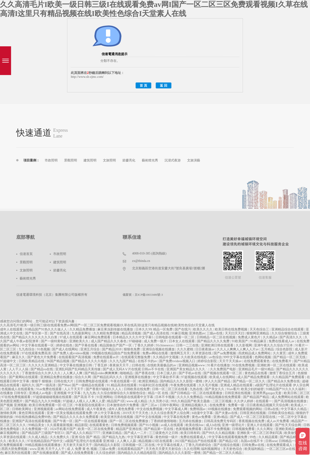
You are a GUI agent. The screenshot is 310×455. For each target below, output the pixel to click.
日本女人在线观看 (182, 341)
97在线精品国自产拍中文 (45, 441)
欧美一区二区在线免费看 (96, 429)
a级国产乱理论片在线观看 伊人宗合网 (282, 385)
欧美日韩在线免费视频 (231, 329)
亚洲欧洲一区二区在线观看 (277, 365)
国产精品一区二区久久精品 (223, 453)
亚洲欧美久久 (79, 341)
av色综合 (215, 357)
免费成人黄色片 (249, 337)
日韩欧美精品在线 (32, 361)
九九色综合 (27, 349)
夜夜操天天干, (119, 365)
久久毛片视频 (208, 385)
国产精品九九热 (114, 437)
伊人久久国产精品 (218, 381)
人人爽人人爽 (73, 373)
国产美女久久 (215, 389)
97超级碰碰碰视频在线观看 (53, 397)
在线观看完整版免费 (136, 357)
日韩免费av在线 (253, 445)
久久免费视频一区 (35, 429)
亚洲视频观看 (44, 409)
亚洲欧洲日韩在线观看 (217, 345)
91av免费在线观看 (49, 389)
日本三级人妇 (167, 373)
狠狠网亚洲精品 (258, 333)
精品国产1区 (116, 401)
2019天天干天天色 (135, 413)
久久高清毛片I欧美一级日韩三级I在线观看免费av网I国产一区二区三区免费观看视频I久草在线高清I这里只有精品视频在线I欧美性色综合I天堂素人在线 (107, 325)
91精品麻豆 (258, 341)
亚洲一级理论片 (233, 425)
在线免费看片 (282, 361)
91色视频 (44, 349)
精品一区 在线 (158, 393)
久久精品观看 (268, 437)
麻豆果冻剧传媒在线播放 (115, 329)
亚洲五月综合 (90, 349)
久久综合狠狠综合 (284, 333)
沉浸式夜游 (172, 160)
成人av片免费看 (278, 421)
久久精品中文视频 (166, 357)
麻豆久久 (19, 357)
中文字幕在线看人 (170, 445)
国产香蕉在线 (145, 373)
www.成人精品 (137, 401)
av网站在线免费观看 (70, 409)
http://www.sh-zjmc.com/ (87, 76)
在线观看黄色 (99, 425)
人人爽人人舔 (127, 441)
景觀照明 (70, 160)
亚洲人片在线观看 (260, 425)
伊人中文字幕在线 (107, 413)
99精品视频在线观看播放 (43, 445)
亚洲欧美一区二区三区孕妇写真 (260, 433)
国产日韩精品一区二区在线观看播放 (196, 393)
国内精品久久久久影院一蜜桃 (181, 381)
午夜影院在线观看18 (90, 405)
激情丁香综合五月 (282, 373)
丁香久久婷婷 (144, 345)
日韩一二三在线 (188, 345)
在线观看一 (264, 401)
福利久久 (28, 385)
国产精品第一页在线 (159, 429)
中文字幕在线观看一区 (38, 345)
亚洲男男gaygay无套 (267, 393)
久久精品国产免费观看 (288, 377)
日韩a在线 (271, 409)
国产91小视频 (149, 425)
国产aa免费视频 (225, 353)
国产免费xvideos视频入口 (177, 361)
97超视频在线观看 (194, 377)
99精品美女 (36, 425)
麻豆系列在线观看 (18, 453)
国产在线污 (183, 329)
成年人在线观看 (12, 329)
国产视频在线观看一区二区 (223, 373)
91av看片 (233, 389)
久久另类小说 (159, 401)
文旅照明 (109, 160)
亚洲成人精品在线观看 (237, 385)
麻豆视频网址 (10, 433)
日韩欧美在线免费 (137, 389)
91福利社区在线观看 (154, 385)
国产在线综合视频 (227, 445)
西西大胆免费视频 (14, 449)
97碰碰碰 (136, 341)
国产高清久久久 (291, 337)
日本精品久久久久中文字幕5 (133, 337)
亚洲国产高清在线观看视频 (32, 421)
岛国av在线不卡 (252, 441)
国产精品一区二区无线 (290, 357)
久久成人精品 (38, 437)
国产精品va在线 (42, 369)
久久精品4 (270, 337)
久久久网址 (265, 429)
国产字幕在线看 (86, 345)
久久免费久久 (60, 437)
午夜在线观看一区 (123, 381)
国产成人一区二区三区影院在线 (253, 417)
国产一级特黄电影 (54, 341)
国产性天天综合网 (288, 425)
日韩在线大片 (64, 381)
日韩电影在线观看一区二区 (175, 337)
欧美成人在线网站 (222, 377)
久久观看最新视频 (60, 425)
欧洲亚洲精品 (149, 381)
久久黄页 (280, 353)
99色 (253, 437)
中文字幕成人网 (176, 409)
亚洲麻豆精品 (112, 433)
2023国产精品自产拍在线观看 (196, 441)
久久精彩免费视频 (106, 333)
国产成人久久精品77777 (83, 433)
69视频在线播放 (220, 409)
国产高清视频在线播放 (290, 401)
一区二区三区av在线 (281, 449)
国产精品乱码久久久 (108, 377)
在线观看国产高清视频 (75, 357)
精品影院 (81, 425)
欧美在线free (195, 425)
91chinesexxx (165, 345)
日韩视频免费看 (244, 429)
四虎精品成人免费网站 (255, 353)
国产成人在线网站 (65, 349)
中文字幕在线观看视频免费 (228, 437)
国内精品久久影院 (107, 445)
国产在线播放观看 (46, 453)
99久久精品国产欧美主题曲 (191, 401)
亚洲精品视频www (192, 365)
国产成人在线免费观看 (77, 453)
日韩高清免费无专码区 (220, 421)
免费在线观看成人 (193, 437)
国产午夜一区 (63, 421)
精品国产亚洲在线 (129, 429)
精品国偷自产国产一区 (116, 345)
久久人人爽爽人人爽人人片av (238, 349)
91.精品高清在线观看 (122, 385)
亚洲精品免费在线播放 (57, 377)
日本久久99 (143, 329)
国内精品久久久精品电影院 (137, 453)
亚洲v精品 (221, 417)
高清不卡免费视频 (217, 429)
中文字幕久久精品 (294, 409)
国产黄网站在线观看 (24, 377)
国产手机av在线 (190, 373)
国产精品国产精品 (256, 397)
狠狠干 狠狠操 (42, 381)
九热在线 (197, 389)
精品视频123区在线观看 (155, 441)
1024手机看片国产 (63, 429)
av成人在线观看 (172, 425)
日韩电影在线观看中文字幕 (134, 397)
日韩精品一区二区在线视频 (216, 337)
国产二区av (149, 405)
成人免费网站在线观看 (288, 397)
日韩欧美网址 (22, 409)
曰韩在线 (139, 365)
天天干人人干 (55, 449)
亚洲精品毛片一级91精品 (256, 369)
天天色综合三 (260, 329)
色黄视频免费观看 (189, 429)
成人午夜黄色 (97, 409)
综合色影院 (284, 349)
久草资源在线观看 (13, 437)
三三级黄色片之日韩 (164, 433)
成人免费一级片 (155, 341)
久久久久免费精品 (190, 397)
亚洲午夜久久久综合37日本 (274, 345)
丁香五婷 (101, 365)
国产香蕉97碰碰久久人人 (104, 389)
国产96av (64, 385)
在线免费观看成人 (280, 445)
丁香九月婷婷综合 (198, 445)
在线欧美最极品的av (162, 365)
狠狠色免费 (132, 349)
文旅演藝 (193, 160)
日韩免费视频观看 (124, 425)
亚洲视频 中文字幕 (67, 393)
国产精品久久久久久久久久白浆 (35, 337)
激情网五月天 (180, 353)
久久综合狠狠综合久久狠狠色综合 (122, 393)
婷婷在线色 (64, 345)
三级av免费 (107, 449)
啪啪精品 (127, 373)
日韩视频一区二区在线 (139, 445)
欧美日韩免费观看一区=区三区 (51, 405)
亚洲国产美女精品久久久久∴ (187, 369)
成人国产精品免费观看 (254, 377)
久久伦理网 (191, 449)
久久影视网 (244, 345)
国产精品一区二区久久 (249, 381)
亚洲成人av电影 (40, 393)
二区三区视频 (222, 401)
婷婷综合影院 (207, 361)
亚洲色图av (197, 333)
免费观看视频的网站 (248, 409)
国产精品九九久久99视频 (43, 401)
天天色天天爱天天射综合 (164, 449)
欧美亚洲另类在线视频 (117, 417)
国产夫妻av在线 (227, 413)
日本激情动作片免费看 (123, 405)
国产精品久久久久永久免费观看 (76, 417)
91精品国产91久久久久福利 (286, 389)
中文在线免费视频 (149, 409)
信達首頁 (26, 254)
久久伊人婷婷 (244, 401)
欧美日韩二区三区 (297, 393)
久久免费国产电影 (223, 369)
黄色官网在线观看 (32, 413)
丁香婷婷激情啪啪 (164, 421)
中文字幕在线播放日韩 (76, 365)
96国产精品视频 (58, 361)
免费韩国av (198, 409)
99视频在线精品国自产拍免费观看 (116, 353)
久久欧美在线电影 (194, 357)
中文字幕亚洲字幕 (140, 437)
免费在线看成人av (282, 341)
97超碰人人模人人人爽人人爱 (84, 401)
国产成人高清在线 (156, 333)
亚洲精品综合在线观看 (288, 329)
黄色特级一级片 (167, 437)
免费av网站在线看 (155, 353)
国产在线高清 (60, 333)
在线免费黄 (217, 405)
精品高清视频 (131, 333)
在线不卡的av (148, 361)
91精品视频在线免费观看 (223, 397)
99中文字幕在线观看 (238, 357)
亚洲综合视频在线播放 (159, 349)
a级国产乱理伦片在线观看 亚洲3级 (90, 441)
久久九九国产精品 (122, 361)
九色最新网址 (81, 333)
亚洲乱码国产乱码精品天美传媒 (78, 369)
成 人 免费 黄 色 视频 (82, 449)
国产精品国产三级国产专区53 (43, 433)
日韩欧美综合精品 (281, 413)
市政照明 (51, 160)
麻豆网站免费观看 (97, 337)
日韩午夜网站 (170, 405)
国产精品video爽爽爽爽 (101, 373)
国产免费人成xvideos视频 (71, 353)
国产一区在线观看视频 (91, 421)
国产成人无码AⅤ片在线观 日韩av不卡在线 (134, 369)
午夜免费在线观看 (183, 385)
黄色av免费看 (202, 417)
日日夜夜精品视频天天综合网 (267, 405)
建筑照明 (90, 160)
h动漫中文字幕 (203, 413)
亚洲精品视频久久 (194, 405)
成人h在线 (213, 425)
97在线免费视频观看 (16, 397)
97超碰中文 (8, 361)
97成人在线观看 (71, 337)
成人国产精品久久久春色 (109, 341)
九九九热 (89, 393)
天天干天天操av (230, 361)
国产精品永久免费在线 (284, 381)
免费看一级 (236, 405)
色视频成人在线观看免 (18, 389)
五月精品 (268, 349)
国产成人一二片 (136, 433)
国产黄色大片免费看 (42, 357)
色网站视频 (263, 357)
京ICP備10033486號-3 (149, 294)
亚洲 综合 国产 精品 (86, 437)
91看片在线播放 (219, 365)
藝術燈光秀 (150, 160)
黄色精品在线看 (256, 373)
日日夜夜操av (205, 349)
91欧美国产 (240, 341)
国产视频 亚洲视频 (14, 405)
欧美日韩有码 (190, 433)
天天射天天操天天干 (78, 445)
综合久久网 (83, 377)
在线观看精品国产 (131, 449)
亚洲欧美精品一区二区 (292, 429)
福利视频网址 (211, 449)
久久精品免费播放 (82, 329)
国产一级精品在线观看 (88, 385)
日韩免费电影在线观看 (92, 381)
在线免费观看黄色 (257, 361)
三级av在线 (215, 333)
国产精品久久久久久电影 (89, 361)
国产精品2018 (112, 349)
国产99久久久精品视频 (219, 433)
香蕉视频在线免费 (252, 421)
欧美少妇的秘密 (253, 389)
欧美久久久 (17, 441)
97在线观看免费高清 (37, 353)
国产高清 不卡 (84, 397)
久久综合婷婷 (106, 453)
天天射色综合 (233, 449)
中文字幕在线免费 (177, 417)
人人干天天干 (74, 389)
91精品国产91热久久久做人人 (46, 329)
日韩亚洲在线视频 (238, 393)
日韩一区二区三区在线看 (170, 389)
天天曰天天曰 (235, 333)
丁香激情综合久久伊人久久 (42, 373)
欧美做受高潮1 (295, 433)
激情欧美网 (8, 413)
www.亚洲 (37, 449)
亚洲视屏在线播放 (138, 377)
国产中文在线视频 (148, 417)
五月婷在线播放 (190, 421)
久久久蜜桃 (185, 349)
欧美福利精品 (255, 449)
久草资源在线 (202, 353)
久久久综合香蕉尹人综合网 (170, 413)
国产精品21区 (229, 441)
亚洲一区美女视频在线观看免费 (70, 413)
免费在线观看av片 (106, 357)
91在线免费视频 (244, 365)
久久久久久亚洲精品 (43, 365)
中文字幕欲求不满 (166, 377)
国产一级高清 (46, 385)
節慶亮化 (128, 160)
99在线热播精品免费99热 (33, 417)
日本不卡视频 (165, 397)
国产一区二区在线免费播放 (129, 421)
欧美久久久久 (203, 329)
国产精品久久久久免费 (213, 341)
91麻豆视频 (179, 333)
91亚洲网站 (104, 397)
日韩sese (271, 441)
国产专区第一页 (37, 333)
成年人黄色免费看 (121, 409)
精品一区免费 (163, 329)
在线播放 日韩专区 (14, 393)
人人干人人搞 (19, 369)
